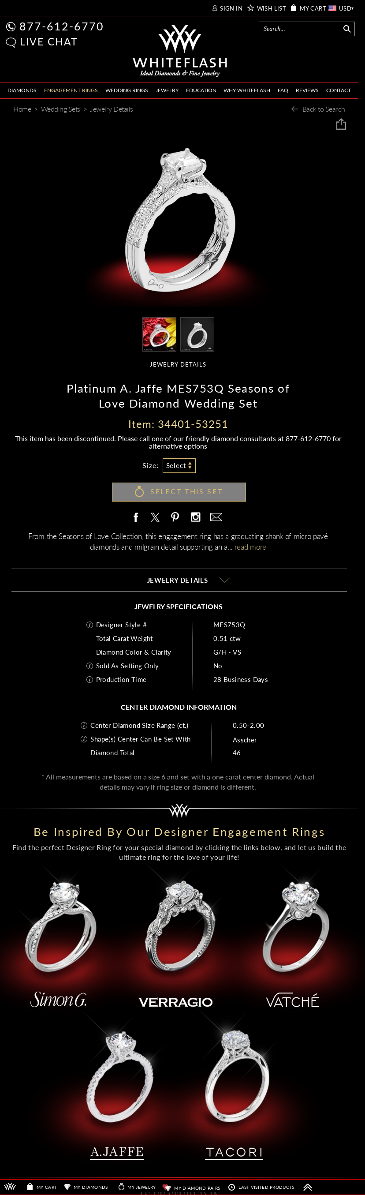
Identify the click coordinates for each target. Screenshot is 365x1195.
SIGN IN (231, 8)
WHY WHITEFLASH (246, 90)
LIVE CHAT (49, 41)
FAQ (283, 90)
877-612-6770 (61, 26)
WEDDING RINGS (126, 90)
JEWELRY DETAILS (178, 364)
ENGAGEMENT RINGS (71, 90)
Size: (150, 465)
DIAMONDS (22, 90)
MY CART (313, 8)
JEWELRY (167, 90)
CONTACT (338, 90)
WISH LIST (272, 8)
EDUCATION (201, 90)
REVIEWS (307, 90)
